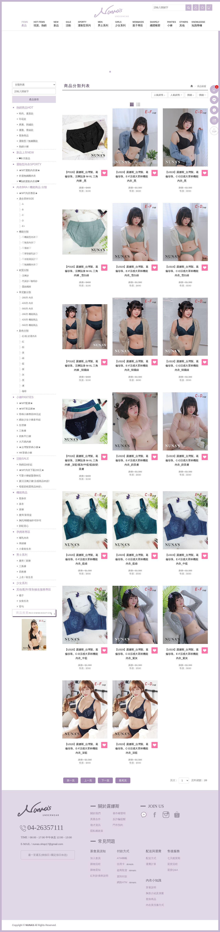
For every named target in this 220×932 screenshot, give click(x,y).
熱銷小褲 (24, 146)
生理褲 (22, 425)
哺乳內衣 (24, 537)
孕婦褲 (22, 543)
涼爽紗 (25, 275)
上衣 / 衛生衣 (26, 577)
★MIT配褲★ (26, 403)
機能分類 (24, 231)
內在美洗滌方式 (155, 904)
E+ (23, 226)
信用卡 (121, 864)
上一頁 (88, 780)
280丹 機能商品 (30, 314)
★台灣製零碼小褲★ (30, 447)
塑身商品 (24, 135)
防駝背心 (24, 526)
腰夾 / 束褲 (25, 560)
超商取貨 (122, 870)
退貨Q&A (172, 869)
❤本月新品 (24, 158)
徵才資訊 (95, 824)
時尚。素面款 (26, 113)
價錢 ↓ (190, 95)
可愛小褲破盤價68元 (30, 475)
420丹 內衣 (27, 303)
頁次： (174, 780)
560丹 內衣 (27, 308)
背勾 (21, 606)
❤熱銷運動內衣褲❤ (29, 181)
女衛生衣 (24, 601)
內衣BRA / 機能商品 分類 (31, 187)
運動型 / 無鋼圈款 (28, 141)
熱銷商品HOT (24, 107)
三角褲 (22, 430)
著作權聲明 (119, 813)
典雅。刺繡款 (26, 124)
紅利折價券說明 (99, 875)
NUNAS (112, 12)
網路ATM (122, 882)
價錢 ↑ (202, 95)
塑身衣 (22, 498)
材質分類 (24, 270)
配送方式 (151, 858)
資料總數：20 (199, 780)
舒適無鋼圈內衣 (27, 175)
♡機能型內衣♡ (30, 237)
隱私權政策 (96, 830)
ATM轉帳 (122, 858)
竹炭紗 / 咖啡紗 (29, 281)
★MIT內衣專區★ (28, 193)
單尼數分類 (25, 292)
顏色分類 (24, 330)
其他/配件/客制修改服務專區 (33, 589)
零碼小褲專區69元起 (30, 414)
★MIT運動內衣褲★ (29, 170)
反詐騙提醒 (119, 819)
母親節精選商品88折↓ (30, 486)
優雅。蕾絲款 (26, 130)
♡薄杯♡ (26, 248)
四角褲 (22, 571)
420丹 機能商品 (30, 319)
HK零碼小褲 (25, 452)
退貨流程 (172, 864)
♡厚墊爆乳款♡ (30, 253)
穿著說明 (151, 887)
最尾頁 (123, 780)
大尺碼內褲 (25, 441)
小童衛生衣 (25, 548)
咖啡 (24, 391)
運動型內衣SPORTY (29, 164)
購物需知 (95, 869)
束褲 (21, 509)
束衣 (21, 504)
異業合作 (95, 819)
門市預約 (118, 824)
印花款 (22, 119)
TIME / (25, 837)
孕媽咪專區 (23, 531)
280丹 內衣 (27, 297)
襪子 (21, 595)
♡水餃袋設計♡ (30, 259)
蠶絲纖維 (26, 286)
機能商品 (21, 492)
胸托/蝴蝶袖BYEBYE (30, 520)
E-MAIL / (26, 844)
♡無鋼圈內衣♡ (30, 264)
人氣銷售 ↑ (176, 95)
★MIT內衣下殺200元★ (31, 470)
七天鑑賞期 (173, 858)
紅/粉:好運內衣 (29, 336)
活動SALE (22, 458)
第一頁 (71, 780)
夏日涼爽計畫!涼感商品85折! (34, 481)
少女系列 (21, 583)
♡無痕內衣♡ (29, 242)
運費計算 (151, 864)
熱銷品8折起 (25, 464)
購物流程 (95, 864)
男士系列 (21, 554)
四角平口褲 (25, 436)
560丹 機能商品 (30, 325)
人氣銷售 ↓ (159, 95)
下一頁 (105, 780)
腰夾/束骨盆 (25, 515)
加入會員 (95, 858)
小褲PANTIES (24, 397)
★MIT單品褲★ (27, 408)
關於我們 (95, 813)
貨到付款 (122, 876)
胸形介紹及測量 (155, 893)
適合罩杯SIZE (26, 198)
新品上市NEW (25, 152)
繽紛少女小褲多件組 (30, 419)
